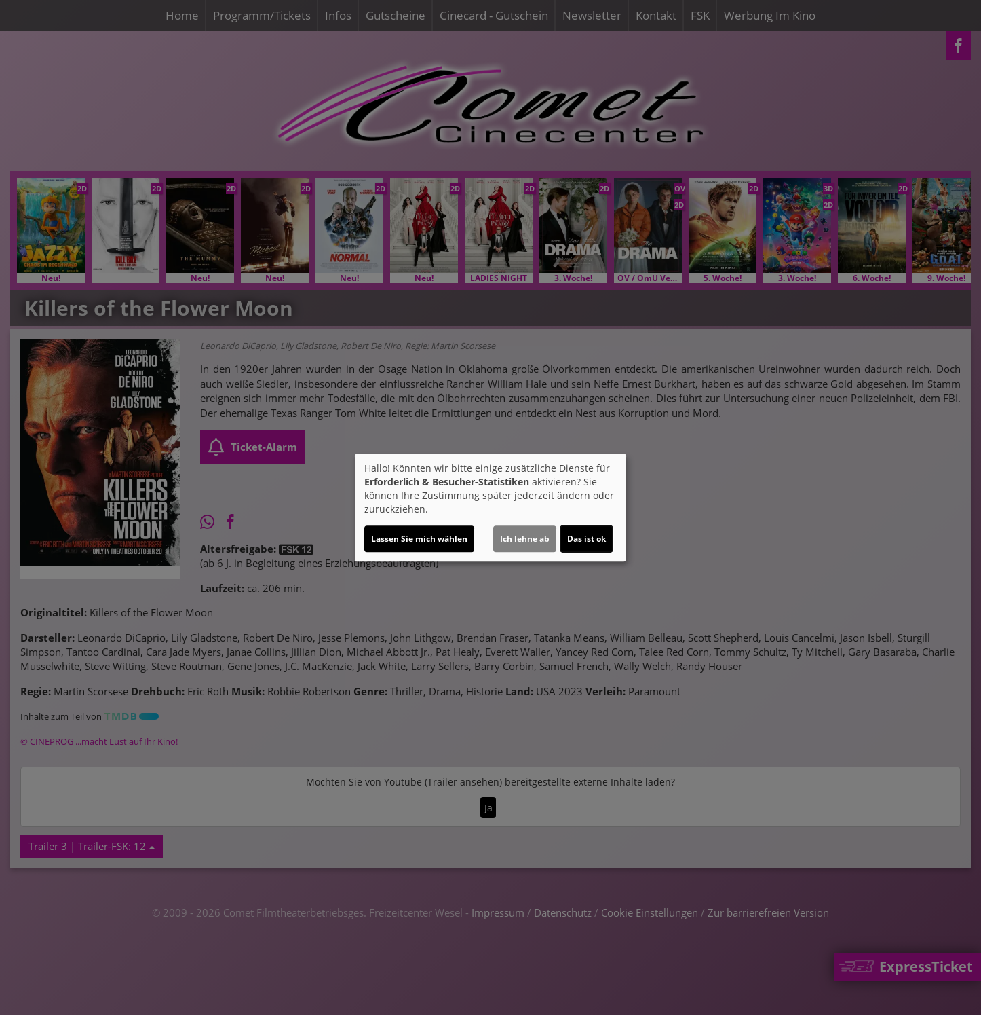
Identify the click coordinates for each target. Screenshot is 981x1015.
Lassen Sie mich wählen (419, 539)
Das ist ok (586, 539)
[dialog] (490, 508)
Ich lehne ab (525, 539)
